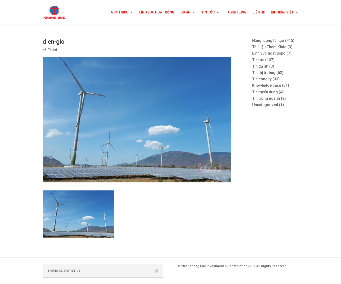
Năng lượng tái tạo (268, 40)
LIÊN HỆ (259, 12)
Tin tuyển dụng (265, 92)
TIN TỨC (208, 12)
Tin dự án (260, 66)
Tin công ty (262, 79)
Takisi (52, 50)
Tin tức (258, 60)
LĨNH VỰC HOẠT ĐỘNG (156, 12)
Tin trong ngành (266, 98)
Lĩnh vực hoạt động (269, 53)
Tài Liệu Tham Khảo (269, 47)
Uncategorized (265, 105)
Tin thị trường (263, 72)
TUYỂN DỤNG (236, 12)
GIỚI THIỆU (119, 12)
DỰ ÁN (185, 12)
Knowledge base (266, 85)
